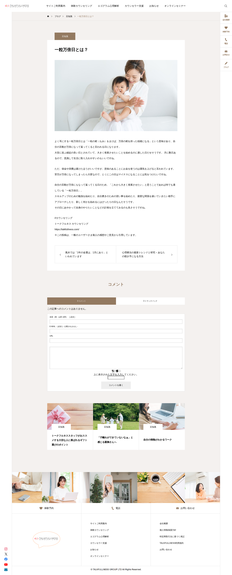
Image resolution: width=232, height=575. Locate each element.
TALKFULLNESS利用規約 (172, 543)
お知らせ (154, 6)
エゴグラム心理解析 (108, 6)
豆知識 (61, 427)
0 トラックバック (150, 301)
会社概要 (164, 523)
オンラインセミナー (175, 6)
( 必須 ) (62, 317)
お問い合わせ (166, 549)
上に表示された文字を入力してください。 (116, 374)
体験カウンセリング (81, 6)
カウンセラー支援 (134, 6)
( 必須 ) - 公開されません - (64, 326)
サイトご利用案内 (55, 6)
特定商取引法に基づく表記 (172, 536)
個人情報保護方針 (168, 530)
